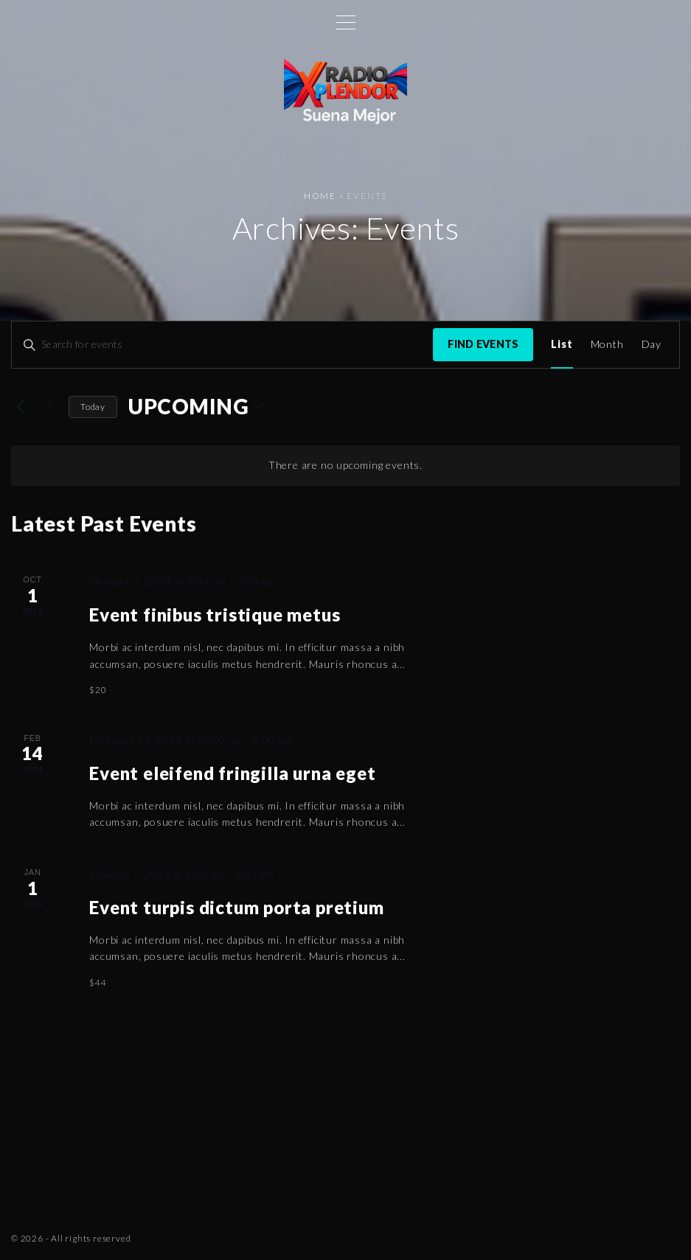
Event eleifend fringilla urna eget (232, 773)
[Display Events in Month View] (607, 344)
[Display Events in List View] (561, 344)
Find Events (483, 344)
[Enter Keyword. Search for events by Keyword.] (222, 344)
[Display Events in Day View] (652, 344)
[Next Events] (49, 407)
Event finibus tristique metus (214, 614)
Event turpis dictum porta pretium (236, 907)
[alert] (345, 465)
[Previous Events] (20, 407)
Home (320, 195)
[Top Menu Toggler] (346, 22)
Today (92, 406)
